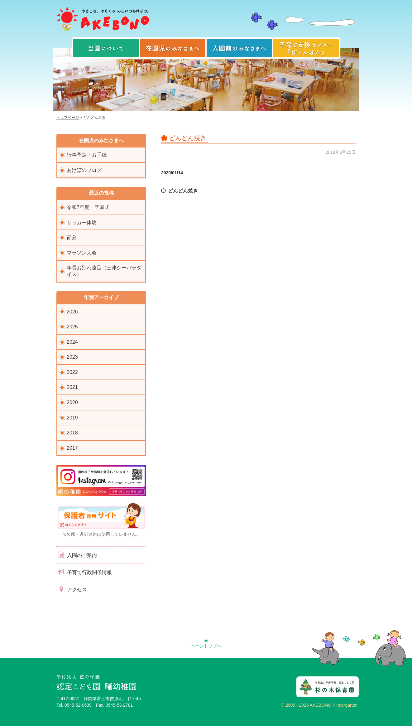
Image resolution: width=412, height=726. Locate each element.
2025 (72, 326)
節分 (72, 237)
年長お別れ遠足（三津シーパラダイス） (104, 271)
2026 (72, 311)
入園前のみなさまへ (239, 48)
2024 (72, 342)
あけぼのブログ (84, 170)
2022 (72, 372)
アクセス (71, 589)
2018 (72, 432)
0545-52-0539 (78, 705)
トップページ (67, 117)
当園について (106, 48)
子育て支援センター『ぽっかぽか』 (306, 48)
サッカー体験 (82, 222)
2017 (72, 448)
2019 (72, 417)
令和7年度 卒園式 (88, 207)
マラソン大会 (82, 252)
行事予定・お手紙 (87, 154)
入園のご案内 (76, 555)
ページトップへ (206, 642)
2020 (72, 402)
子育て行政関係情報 (84, 572)
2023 (72, 357)
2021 (72, 387)
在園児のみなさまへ (172, 48)
